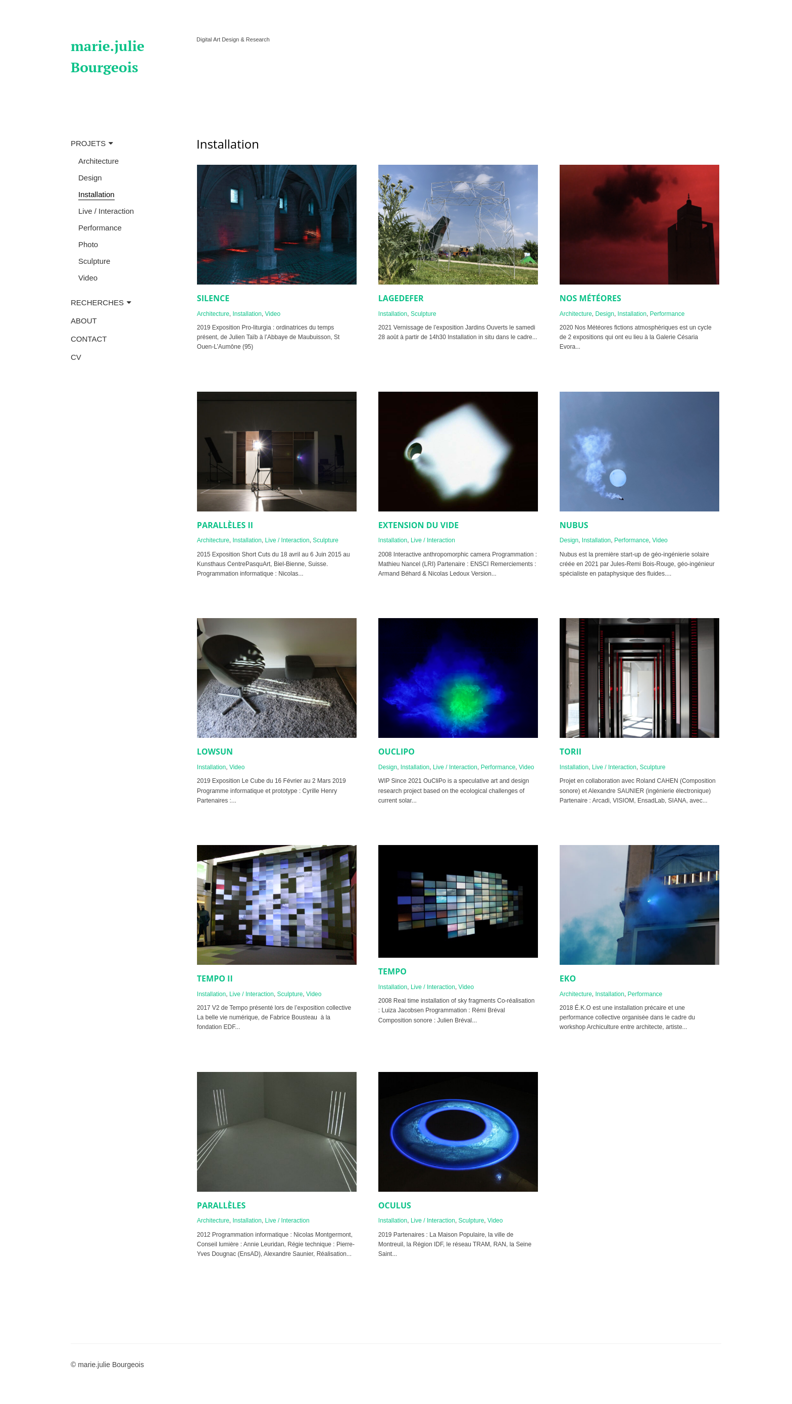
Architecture (98, 161)
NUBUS (574, 525)
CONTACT (89, 339)
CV (76, 357)
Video (87, 277)
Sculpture (94, 261)
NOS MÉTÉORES (590, 298)
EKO (568, 978)
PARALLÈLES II (225, 525)
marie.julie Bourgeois (107, 56)
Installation (96, 194)
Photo (88, 244)
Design (90, 177)
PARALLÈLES (221, 1205)
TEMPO (392, 971)
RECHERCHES (97, 302)
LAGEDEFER (401, 298)
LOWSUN (215, 751)
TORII (570, 751)
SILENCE (213, 298)
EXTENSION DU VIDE (418, 525)
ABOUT (84, 320)
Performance (100, 227)
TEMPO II (215, 978)
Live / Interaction (106, 211)
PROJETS (88, 143)
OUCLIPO (396, 751)
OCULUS (394, 1205)
